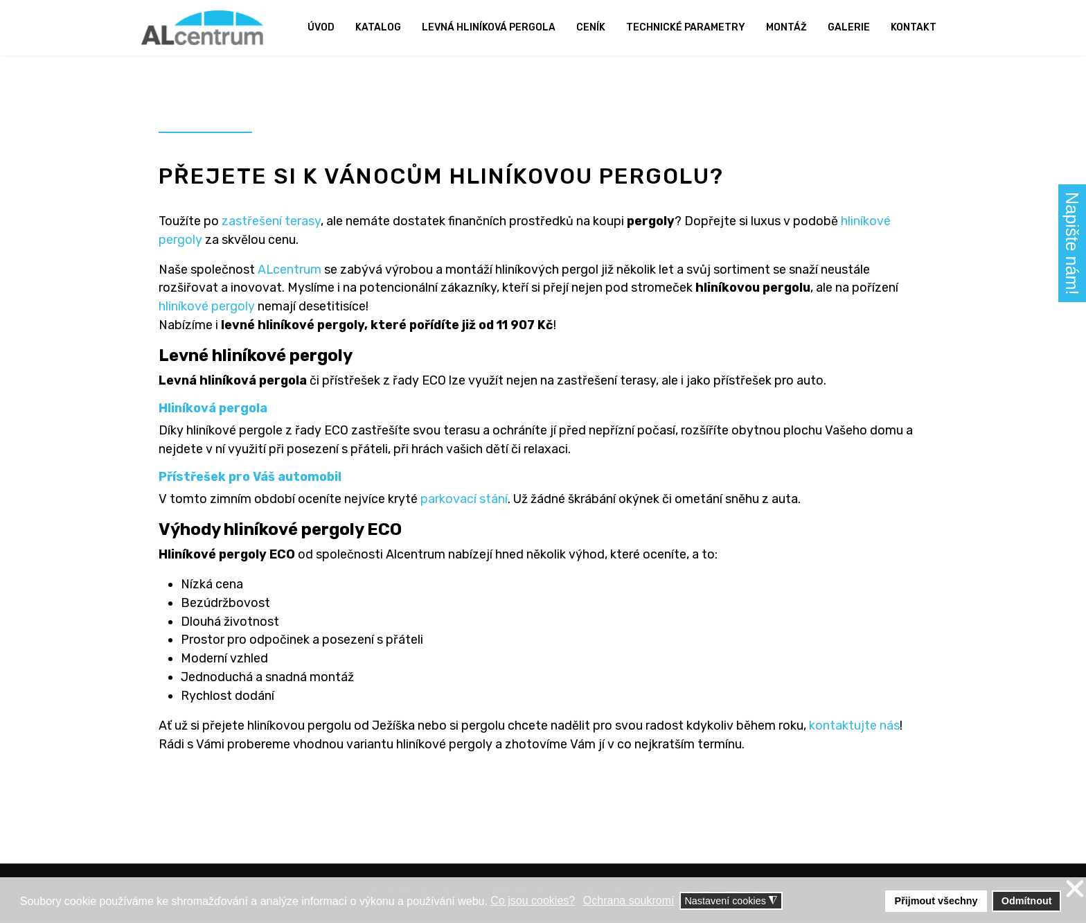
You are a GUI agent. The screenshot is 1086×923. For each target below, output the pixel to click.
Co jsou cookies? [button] (532, 900)
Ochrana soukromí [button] (629, 900)
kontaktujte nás (854, 727)
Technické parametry (685, 27)
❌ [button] (1075, 889)
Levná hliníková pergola (488, 27)
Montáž (786, 27)
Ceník (590, 27)
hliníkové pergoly (207, 307)
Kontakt (913, 27)
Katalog (378, 27)
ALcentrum (290, 269)
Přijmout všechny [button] (936, 900)
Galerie (849, 27)
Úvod (321, 27)
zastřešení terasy (271, 221)
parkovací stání (464, 500)
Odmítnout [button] (1027, 900)
